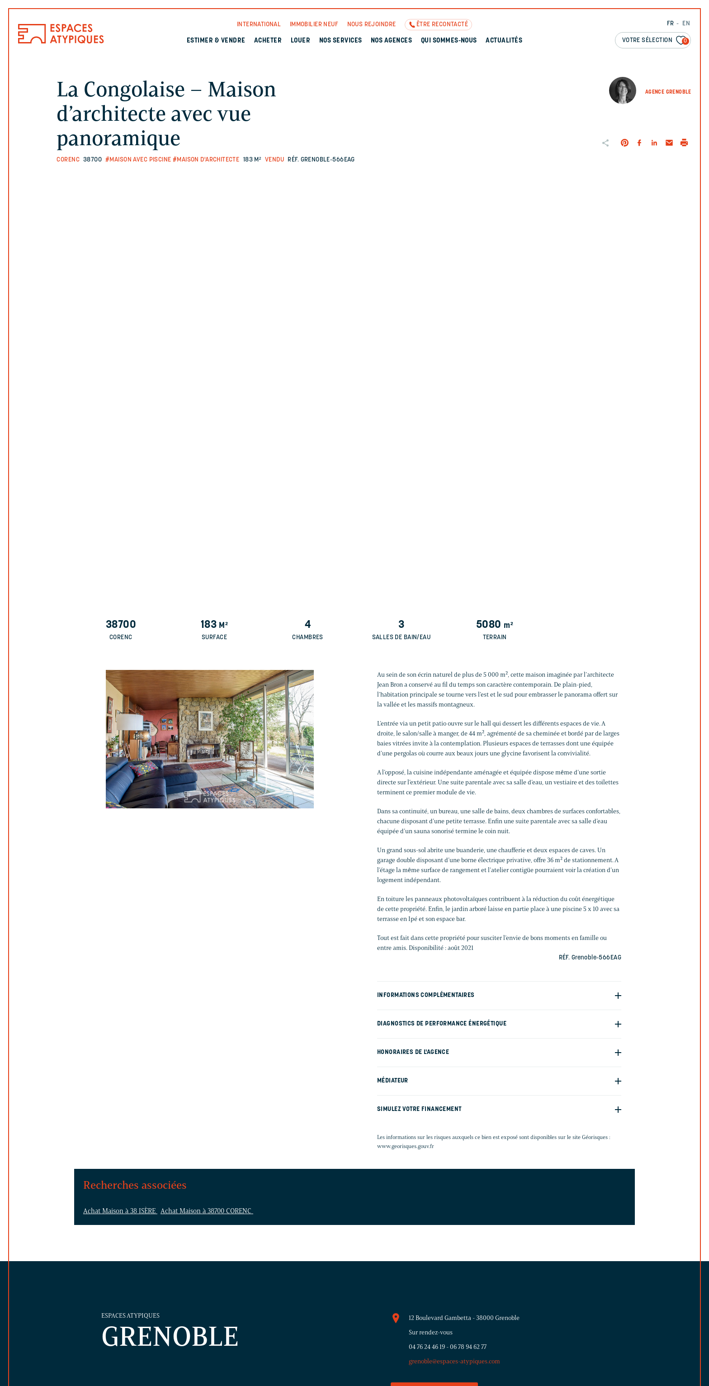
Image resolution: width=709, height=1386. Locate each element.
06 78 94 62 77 (468, 1347)
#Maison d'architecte (206, 160)
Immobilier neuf (314, 24)
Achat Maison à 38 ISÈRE (120, 1211)
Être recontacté (442, 24)
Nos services (340, 41)
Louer (300, 41)
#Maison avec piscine (138, 160)
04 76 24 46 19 (427, 1347)
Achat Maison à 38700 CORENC (207, 1211)
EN (686, 23)
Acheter (268, 41)
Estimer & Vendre (216, 41)
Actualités (504, 41)
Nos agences (391, 41)
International (259, 24)
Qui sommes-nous (449, 41)
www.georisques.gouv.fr (405, 1146)
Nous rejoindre (371, 24)
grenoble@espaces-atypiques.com (454, 1361)
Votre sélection (655, 41)
